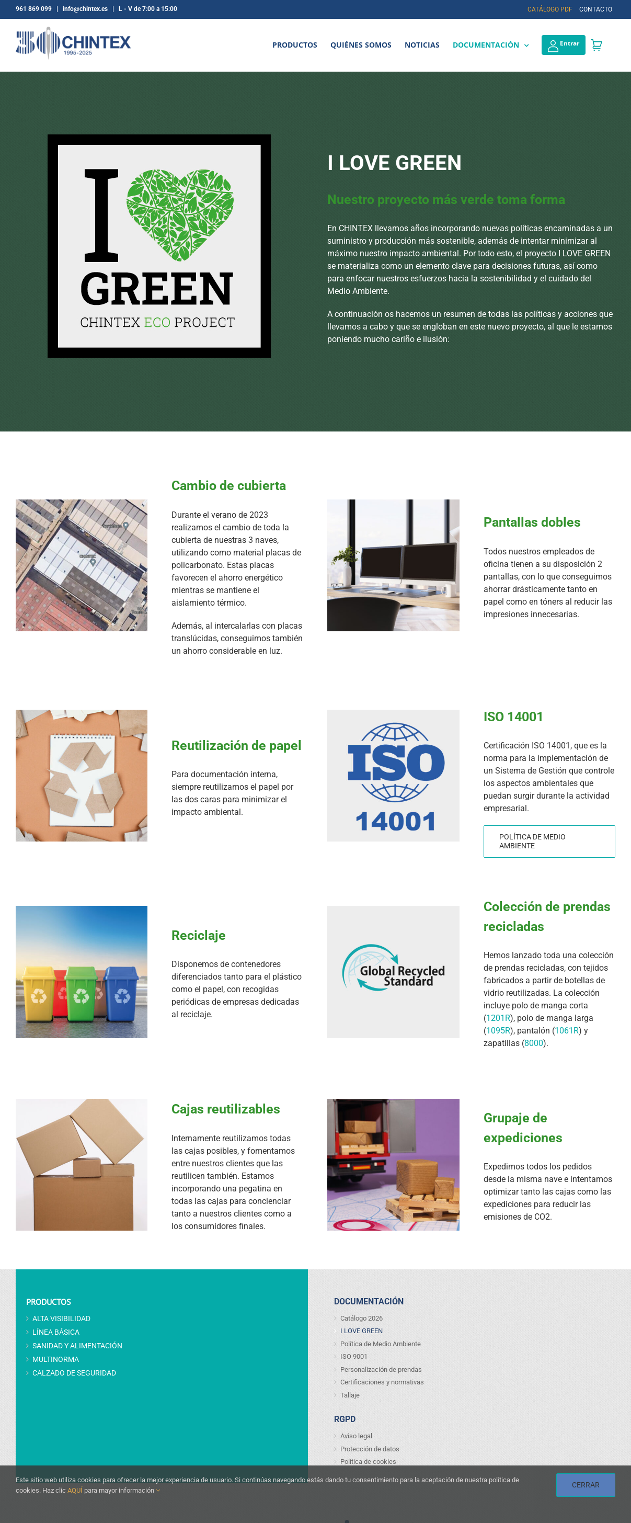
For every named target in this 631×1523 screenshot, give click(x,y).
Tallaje (350, 1395)
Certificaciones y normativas (382, 1382)
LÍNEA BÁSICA (55, 1332)
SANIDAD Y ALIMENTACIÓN (77, 1346)
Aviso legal (356, 1436)
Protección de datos (369, 1449)
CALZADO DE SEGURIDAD (74, 1373)
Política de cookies (368, 1461)
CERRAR (586, 1485)
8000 (533, 1043)
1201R (498, 1018)
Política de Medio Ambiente (380, 1344)
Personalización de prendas (381, 1369)
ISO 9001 (354, 1356)
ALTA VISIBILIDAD (61, 1318)
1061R (567, 1031)
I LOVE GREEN (361, 1331)
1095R (498, 1031)
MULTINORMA (55, 1359)
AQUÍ (75, 1490)
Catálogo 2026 (361, 1318)
